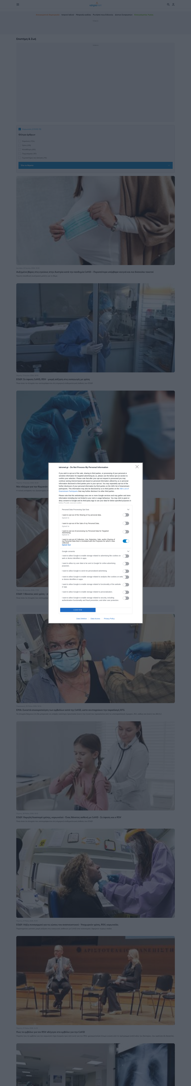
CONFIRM (77, 610)
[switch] (126, 515)
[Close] (138, 467)
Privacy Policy (109, 619)
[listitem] (95, 509)
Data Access (95, 619)
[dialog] (95, 543)
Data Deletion (81, 619)
